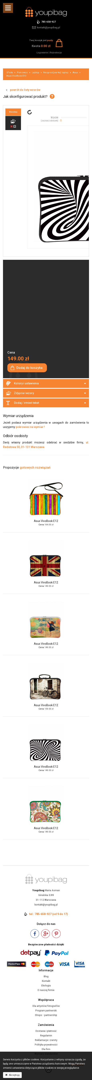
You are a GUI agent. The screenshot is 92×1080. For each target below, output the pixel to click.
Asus (75, 72)
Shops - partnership (46, 1015)
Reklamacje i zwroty (46, 1040)
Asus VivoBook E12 (16, 76)
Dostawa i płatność (46, 1031)
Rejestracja (56, 52)
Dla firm (46, 1049)
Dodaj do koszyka (29, 368)
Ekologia (46, 985)
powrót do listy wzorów (25, 89)
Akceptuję (12, 1075)
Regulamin (46, 1035)
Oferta (9, 72)
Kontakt (46, 981)
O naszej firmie (46, 990)
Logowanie (42, 52)
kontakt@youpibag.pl (48, 27)
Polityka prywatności (46, 1044)
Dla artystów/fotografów (46, 1006)
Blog (46, 976)
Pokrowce (22, 72)
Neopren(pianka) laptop (55, 72)
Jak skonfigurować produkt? (25, 96)
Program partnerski (46, 1010)
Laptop (35, 72)
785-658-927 (48, 21)
